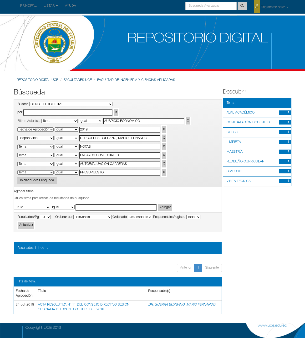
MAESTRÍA (235, 152)
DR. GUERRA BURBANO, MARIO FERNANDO (181, 305)
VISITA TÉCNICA (239, 181)
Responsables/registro (169, 217)
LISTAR (51, 6)
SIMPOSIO (234, 171)
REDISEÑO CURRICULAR (245, 161)
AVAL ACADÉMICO (240, 112)
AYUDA (70, 6)
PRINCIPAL (28, 6)
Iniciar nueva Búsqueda (37, 180)
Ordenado (119, 217)
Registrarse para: (271, 6)
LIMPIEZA (234, 142)
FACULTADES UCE (78, 80)
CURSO (232, 132)
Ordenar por (63, 217)
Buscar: (22, 104)
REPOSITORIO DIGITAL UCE (37, 80)
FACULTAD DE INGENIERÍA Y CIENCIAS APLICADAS (136, 80)
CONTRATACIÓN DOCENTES (248, 122)
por (19, 112)
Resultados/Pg (28, 217)
